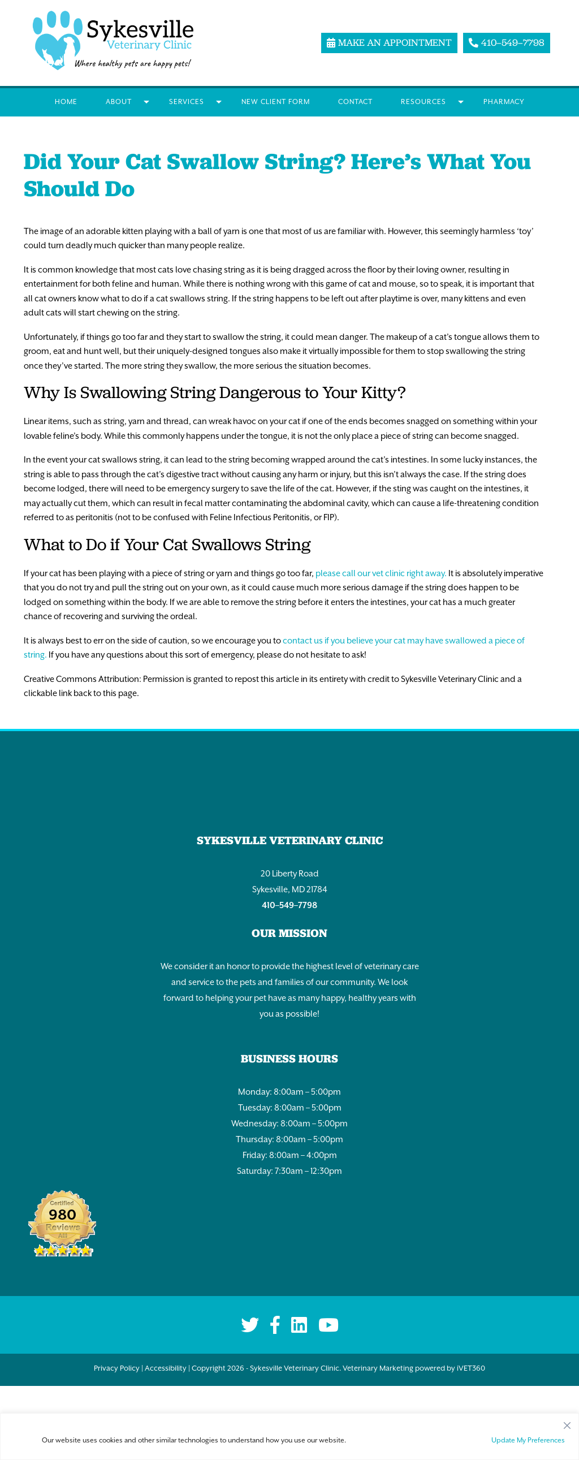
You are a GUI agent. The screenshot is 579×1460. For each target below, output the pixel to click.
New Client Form (275, 102)
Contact (355, 102)
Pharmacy (504, 102)
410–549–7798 (289, 905)
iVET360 (471, 1368)
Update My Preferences (528, 1440)
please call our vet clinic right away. (381, 573)
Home (66, 102)
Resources (423, 102)
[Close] (567, 1422)
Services (186, 102)
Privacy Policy (117, 1368)
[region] (289, 1436)
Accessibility (166, 1368)
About (119, 102)
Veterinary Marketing (378, 1368)
